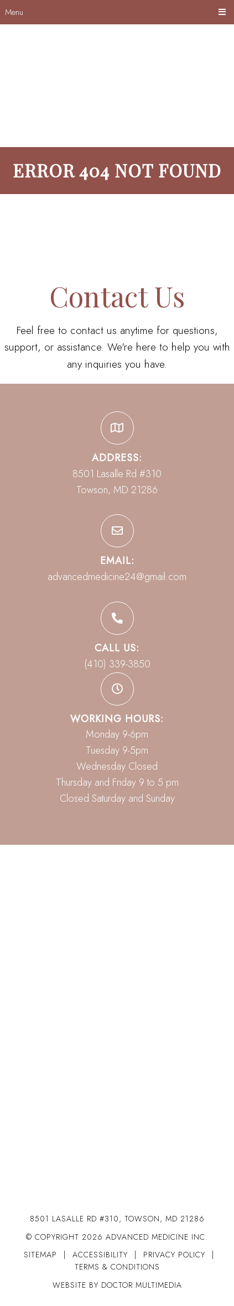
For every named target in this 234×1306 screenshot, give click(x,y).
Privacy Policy (175, 1254)
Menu (14, 12)
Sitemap (40, 1254)
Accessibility (100, 1254)
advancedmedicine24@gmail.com (117, 577)
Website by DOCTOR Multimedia (117, 1285)
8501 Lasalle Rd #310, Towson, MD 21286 (117, 1218)
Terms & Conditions (117, 1266)
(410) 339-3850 (117, 664)
